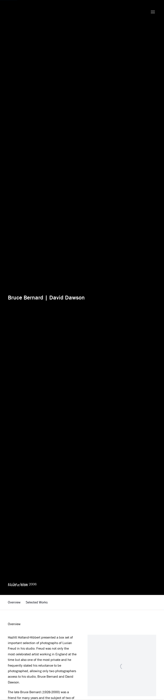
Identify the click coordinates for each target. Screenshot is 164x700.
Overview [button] (14, 602)
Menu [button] (152, 12)
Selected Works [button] (37, 602)
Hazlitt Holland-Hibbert (35, 12)
